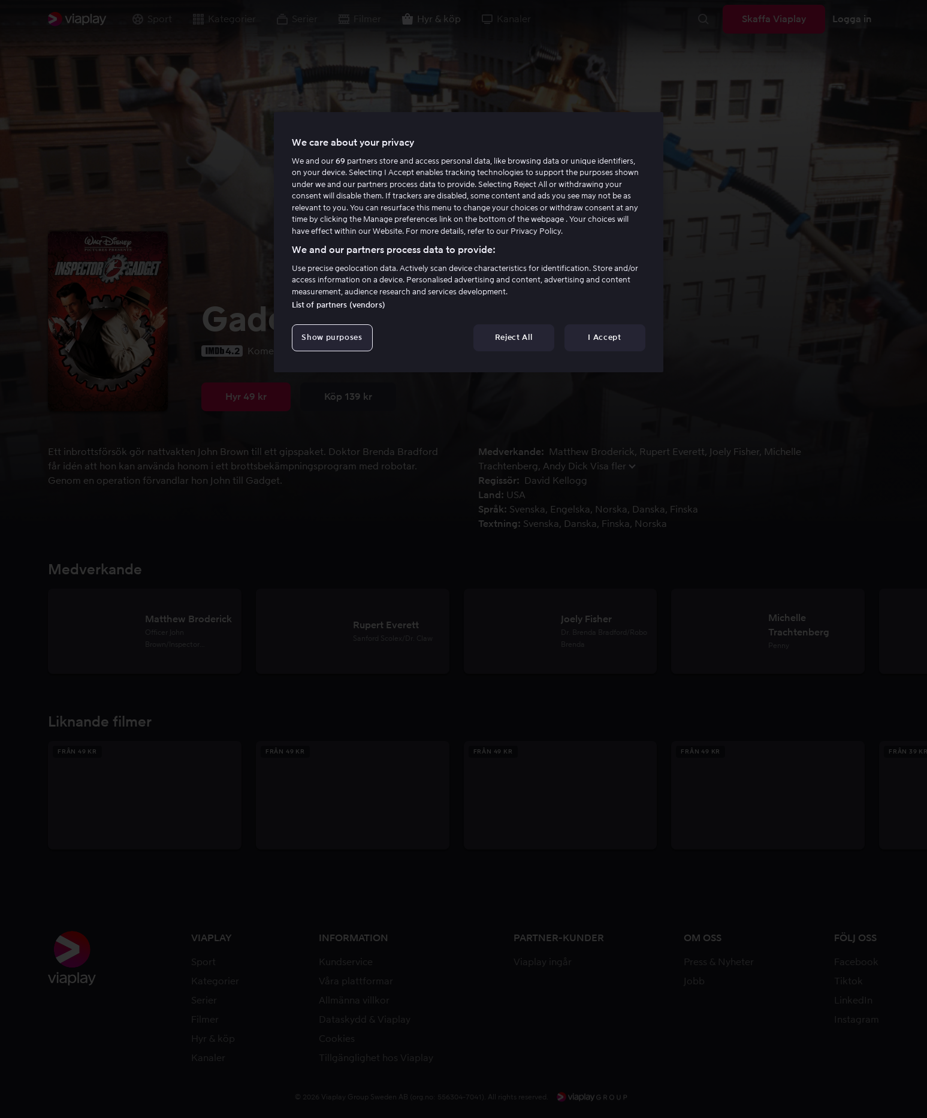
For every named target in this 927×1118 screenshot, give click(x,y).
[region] (468, 242)
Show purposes (331, 337)
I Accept (604, 337)
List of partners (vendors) (338, 304)
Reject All (514, 337)
